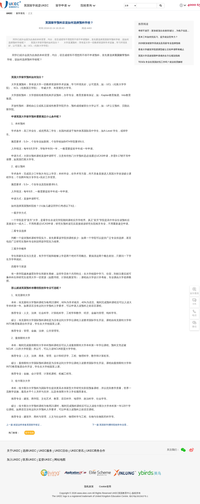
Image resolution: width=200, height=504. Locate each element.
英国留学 (120, 55)
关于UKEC (13, 450)
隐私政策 (89, 486)
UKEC (9, 13)
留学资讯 (20, 13)
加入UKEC (13, 459)
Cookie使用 (105, 486)
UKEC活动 (61, 450)
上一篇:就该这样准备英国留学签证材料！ (24, 424)
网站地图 (59, 459)
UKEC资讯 (77, 450)
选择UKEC (29, 450)
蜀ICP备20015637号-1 (138, 496)
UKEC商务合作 (95, 450)
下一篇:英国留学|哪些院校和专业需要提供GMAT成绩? (110, 424)
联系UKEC (29, 459)
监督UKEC (45, 459)
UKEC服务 (45, 450)
